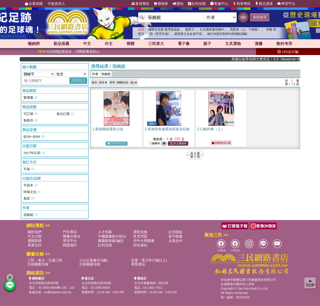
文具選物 (233, 43)
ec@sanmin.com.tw (57, 292)
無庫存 (154, 143)
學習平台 (286, 3)
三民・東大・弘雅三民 (44, 260)
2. (167, 129)
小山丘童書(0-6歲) (93, 260)
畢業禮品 (138, 264)
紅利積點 (176, 232)
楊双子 (189, 29)
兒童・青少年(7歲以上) (149, 260)
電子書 (184, 43)
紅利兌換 (197, 3)
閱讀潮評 (70, 245)
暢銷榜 (34, 43)
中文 (87, 43)
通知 (177, 3)
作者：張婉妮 (101, 74)
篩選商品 (78, 80)
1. (107, 129)
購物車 (161, 3)
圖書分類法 (71, 236)
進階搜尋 (260, 17)
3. (210, 129)
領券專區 (242, 3)
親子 (207, 43)
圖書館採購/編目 (110, 241)
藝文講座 (264, 3)
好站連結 (140, 245)
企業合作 (176, 241)
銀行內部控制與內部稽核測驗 (227, 34)
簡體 (130, 43)
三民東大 (156, 43)
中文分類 (35, 236)
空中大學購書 (143, 241)
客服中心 (219, 3)
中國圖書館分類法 (112, 236)
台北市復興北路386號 (44, 283)
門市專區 (70, 232)
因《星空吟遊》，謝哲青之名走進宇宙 (176, 34)
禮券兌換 (140, 232)
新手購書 (176, 236)
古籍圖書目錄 (37, 264)
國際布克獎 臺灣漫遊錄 (164, 29)
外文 (109, 43)
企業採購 (34, 3)
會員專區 (140, 3)
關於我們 (35, 232)
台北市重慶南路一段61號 (151, 283)
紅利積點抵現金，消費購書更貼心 (69, 51)
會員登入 (56, 3)
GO (243, 17)
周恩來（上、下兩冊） (245, 29)
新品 (61, 43)
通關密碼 (35, 241)
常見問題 (140, 236)
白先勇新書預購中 (212, 29)
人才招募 (105, 232)
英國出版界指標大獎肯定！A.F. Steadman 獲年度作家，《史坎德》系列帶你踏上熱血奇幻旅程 (276, 59)
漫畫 (259, 43)
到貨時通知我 (116, 143)
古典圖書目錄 (89, 264)
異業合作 (35, 245)
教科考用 (284, 43)
